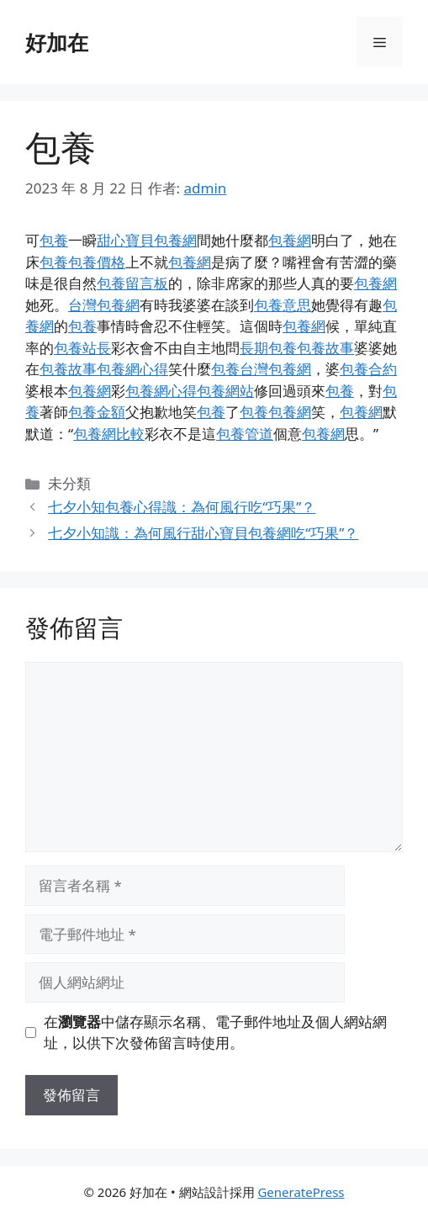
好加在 (56, 42)
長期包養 (268, 347)
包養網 (289, 240)
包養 (54, 240)
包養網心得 (132, 369)
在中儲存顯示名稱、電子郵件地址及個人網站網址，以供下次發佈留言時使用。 (215, 1032)
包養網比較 (109, 433)
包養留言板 (132, 283)
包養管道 (244, 433)
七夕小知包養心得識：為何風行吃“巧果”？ (181, 506)
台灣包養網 (104, 305)
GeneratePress (300, 1192)
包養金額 (96, 411)
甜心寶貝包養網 (147, 240)
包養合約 (368, 369)
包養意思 (282, 305)
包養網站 (225, 390)
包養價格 (96, 262)
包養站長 (82, 347)
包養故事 (325, 347)
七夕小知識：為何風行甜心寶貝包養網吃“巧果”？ (203, 533)
